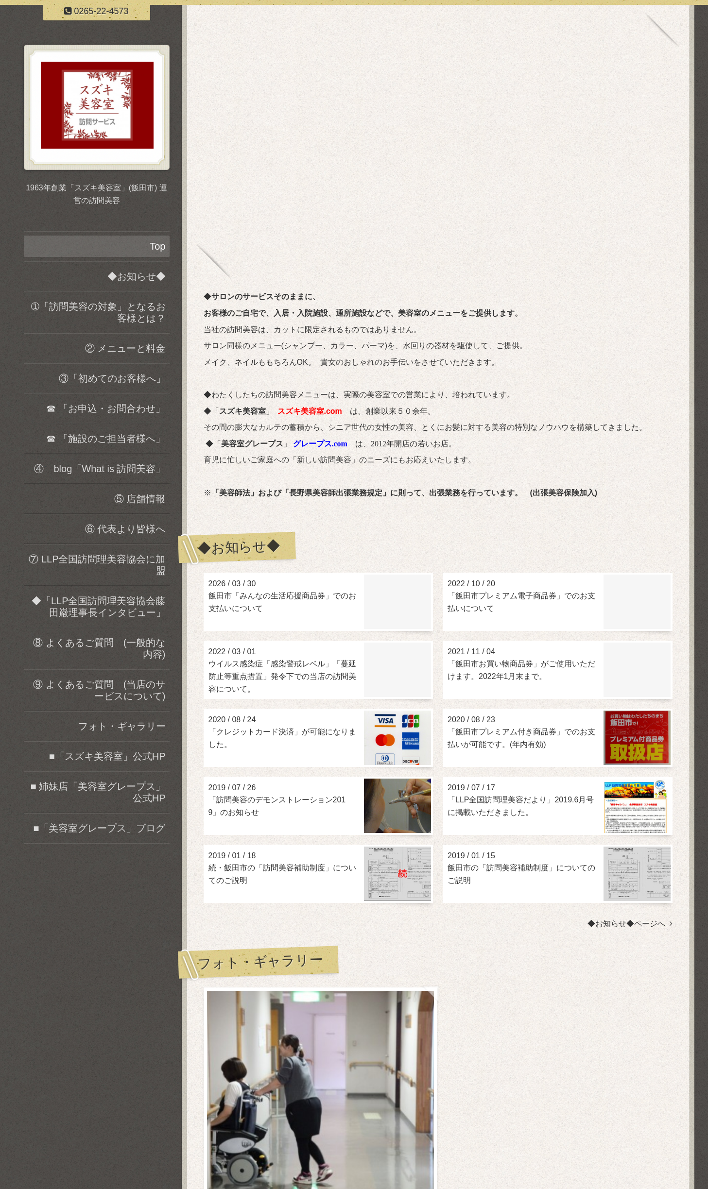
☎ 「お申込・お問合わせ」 (106, 408)
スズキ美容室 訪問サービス (438, 1138)
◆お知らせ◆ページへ (630, 923)
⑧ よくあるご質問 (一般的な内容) (99, 648)
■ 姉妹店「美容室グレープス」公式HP (98, 792)
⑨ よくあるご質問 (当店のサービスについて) (99, 690)
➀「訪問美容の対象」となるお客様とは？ (98, 312)
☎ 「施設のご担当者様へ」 (106, 438)
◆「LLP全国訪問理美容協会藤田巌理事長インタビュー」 (99, 606)
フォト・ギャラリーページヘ (618, 1077)
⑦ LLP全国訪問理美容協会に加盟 (97, 565)
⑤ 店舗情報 (140, 498)
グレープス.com (320, 444)
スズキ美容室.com (309, 411)
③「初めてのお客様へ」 (112, 378)
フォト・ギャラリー (122, 726)
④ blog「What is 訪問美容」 (99, 468)
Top (157, 246)
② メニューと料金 (125, 348)
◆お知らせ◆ (136, 276)
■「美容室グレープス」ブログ (99, 828)
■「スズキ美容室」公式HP (107, 756)
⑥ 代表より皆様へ (125, 529)
